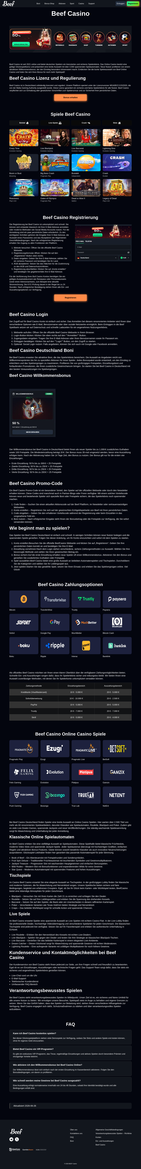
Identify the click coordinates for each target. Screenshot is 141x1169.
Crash (86, 123)
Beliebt (24, 123)
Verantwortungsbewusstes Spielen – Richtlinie (114, 1133)
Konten (98, 1137)
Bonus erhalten (70, 97)
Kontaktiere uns (76, 1133)
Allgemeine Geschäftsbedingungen (109, 1130)
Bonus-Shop (49, 4)
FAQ (72, 1137)
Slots (117, 123)
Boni (38, 4)
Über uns (73, 1130)
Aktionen (62, 4)
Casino (81, 4)
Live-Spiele (55, 123)
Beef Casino (100, 1145)
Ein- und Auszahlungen (105, 1141)
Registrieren (133, 3)
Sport (72, 4)
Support (91, 4)
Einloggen (120, 4)
